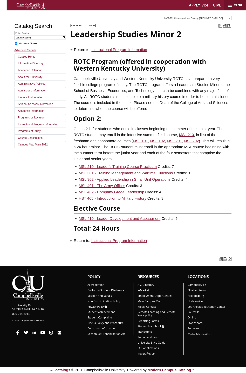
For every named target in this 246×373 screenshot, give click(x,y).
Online (192, 317)
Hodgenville (195, 301)
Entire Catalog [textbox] (22, 33)
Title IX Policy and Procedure (105, 323)
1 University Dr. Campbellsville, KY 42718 (28, 307)
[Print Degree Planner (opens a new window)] (220, 26)
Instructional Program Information (38, 124)
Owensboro (195, 323)
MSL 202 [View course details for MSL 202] (191, 141)
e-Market (143, 290)
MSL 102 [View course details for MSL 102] (157, 141)
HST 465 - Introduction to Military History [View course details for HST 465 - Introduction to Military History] (112, 198)
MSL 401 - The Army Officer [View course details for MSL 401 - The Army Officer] (102, 186)
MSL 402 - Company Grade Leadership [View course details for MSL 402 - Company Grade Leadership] (111, 192)
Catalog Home (26, 56)
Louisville (194, 312)
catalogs (62, 370)
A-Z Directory (146, 285)
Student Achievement (101, 312)
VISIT (205, 5)
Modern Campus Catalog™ (171, 370)
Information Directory (30, 63)
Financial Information (30, 97)
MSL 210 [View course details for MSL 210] (186, 135)
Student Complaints (100, 317)
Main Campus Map (149, 301)
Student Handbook (149, 326)
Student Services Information (35, 104)
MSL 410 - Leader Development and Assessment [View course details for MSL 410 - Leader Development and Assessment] (120, 218)
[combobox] (197, 18)
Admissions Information (32, 90)
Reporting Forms (148, 321)
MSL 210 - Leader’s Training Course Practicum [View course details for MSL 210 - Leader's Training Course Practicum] (118, 166)
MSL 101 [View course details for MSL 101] (140, 141)
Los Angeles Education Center (207, 307)
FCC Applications (148, 348)
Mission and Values (99, 296)
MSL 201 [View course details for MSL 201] (174, 141)
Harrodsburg (196, 296)
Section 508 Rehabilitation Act (106, 334)
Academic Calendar (30, 70)
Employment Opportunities (155, 296)
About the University (30, 77)
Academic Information (31, 110)
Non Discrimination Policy (103, 301)
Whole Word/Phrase (28, 43)
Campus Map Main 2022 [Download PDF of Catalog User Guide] (33, 144)
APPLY (194, 5)
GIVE (217, 5)
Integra (146, 353)
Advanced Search (25, 50)
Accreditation (95, 285)
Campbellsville (197, 285)
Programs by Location (31, 117)
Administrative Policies (31, 83)
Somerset (194, 328)
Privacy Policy (96, 307)
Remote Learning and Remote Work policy (156, 313)
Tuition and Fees (148, 337)
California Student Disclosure (105, 290)
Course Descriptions (30, 137)
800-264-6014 (21, 314)
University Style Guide (151, 342)
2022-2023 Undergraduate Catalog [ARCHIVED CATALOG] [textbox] (193, 18)
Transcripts (145, 332)
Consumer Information (102, 328)
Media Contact (147, 307)
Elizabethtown (197, 290)
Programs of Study (29, 131)
